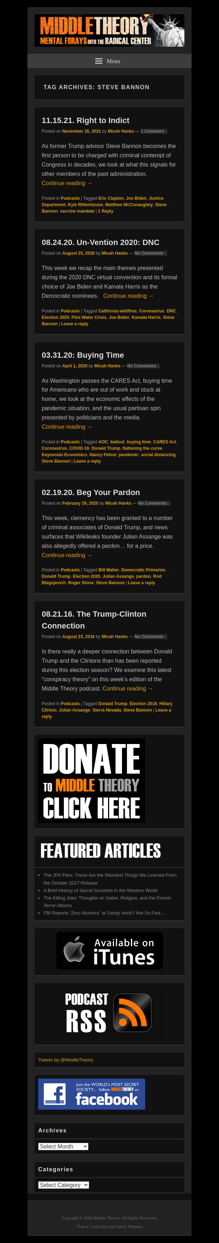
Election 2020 (55, 317)
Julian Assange (118, 576)
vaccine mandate (77, 211)
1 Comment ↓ (154, 131)
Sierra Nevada (106, 710)
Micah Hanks (121, 131)
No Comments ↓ (150, 253)
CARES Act (164, 441)
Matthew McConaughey (129, 204)
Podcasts (70, 198)
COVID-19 (79, 448)
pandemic (128, 454)
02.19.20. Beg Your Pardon (91, 492)
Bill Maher (108, 569)
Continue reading (67, 183)
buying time (139, 441)
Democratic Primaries (143, 569)
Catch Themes (129, 1226)
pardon (143, 576)
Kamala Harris (146, 317)
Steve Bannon (56, 461)
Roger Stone (80, 582)
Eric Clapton (111, 198)
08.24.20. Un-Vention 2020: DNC (100, 242)
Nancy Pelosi (103, 454)
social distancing (158, 454)
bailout (117, 441)
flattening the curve (142, 448)
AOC (103, 441)
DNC (171, 311)
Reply (105, 211)
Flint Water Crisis (88, 317)
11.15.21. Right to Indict (85, 120)
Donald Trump (105, 448)
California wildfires (117, 311)
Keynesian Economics (64, 454)
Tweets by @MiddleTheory (65, 1060)
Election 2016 (143, 703)
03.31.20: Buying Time (83, 355)
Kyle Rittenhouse (85, 204)
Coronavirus (151, 311)
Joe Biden (136, 198)
